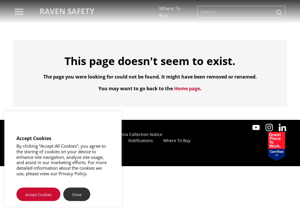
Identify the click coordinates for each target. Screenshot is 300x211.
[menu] (19, 12)
